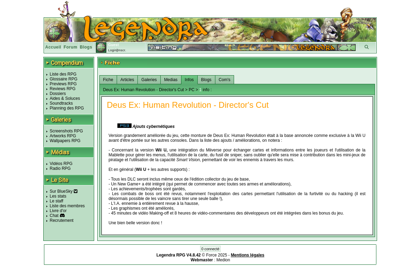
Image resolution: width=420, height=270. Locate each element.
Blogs (86, 47)
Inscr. (122, 50)
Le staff (56, 201)
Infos (189, 79)
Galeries (149, 79)
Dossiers (58, 93)
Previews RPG (63, 83)
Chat (54, 215)
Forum (71, 47)
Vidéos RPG (61, 163)
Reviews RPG (63, 88)
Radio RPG (60, 168)
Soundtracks (61, 103)
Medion (223, 260)
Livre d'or (58, 210)
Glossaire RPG (64, 79)
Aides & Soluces (65, 98)
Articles (127, 79)
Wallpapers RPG (65, 140)
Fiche (108, 79)
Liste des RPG (63, 74)
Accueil (53, 47)
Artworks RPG (63, 135)
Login (112, 50)
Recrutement (62, 220)
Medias (171, 79)
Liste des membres (67, 205)
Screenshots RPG (66, 131)
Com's (225, 79)
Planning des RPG (67, 108)
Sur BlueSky (64, 191)
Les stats (58, 196)
